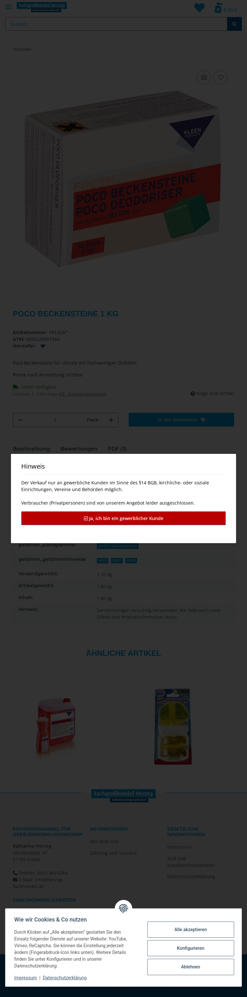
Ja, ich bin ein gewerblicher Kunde (123, 518)
